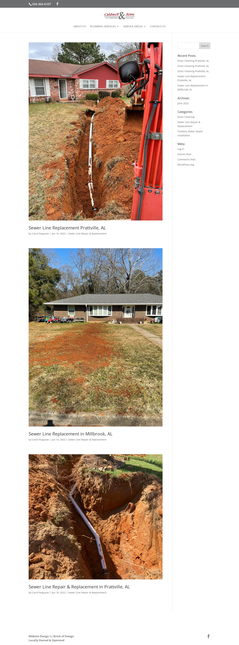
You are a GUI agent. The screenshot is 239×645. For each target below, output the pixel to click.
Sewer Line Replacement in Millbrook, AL (71, 434)
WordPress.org (186, 164)
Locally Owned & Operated (46, 640)
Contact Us (158, 26)
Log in (181, 149)
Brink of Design (63, 636)
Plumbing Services (103, 26)
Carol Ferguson (40, 233)
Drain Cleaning (186, 116)
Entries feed (184, 154)
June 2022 (183, 103)
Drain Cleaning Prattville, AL (193, 60)
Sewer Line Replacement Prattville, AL (67, 228)
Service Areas (132, 26)
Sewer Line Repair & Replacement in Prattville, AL (79, 587)
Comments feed (186, 159)
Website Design (39, 636)
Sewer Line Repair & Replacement (87, 233)
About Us (79, 26)
